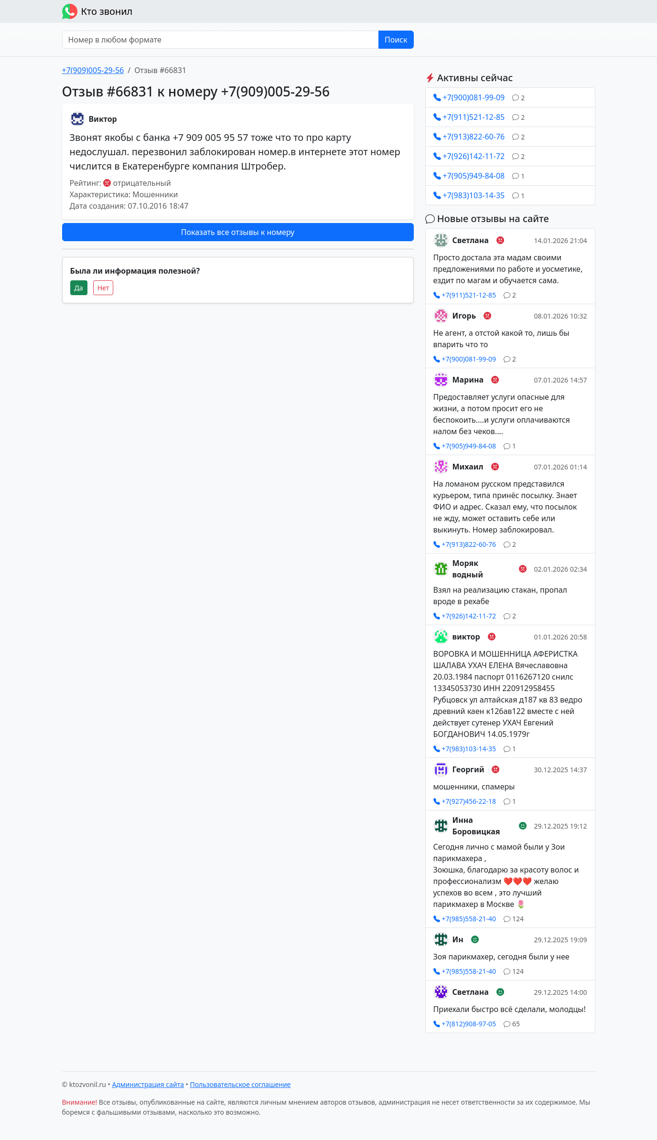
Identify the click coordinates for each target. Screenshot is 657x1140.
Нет (103, 287)
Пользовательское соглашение (240, 1084)
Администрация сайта (148, 1084)
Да (79, 287)
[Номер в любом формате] (220, 40)
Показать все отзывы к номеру (237, 232)
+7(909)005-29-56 (93, 70)
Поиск (396, 39)
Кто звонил (97, 11)
